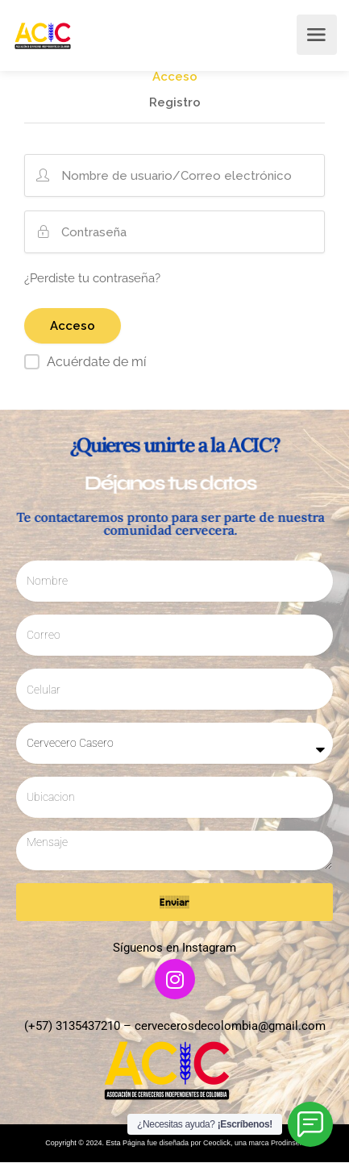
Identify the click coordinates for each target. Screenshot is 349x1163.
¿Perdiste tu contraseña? (92, 278)
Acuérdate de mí (96, 361)
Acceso (174, 77)
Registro (175, 103)
